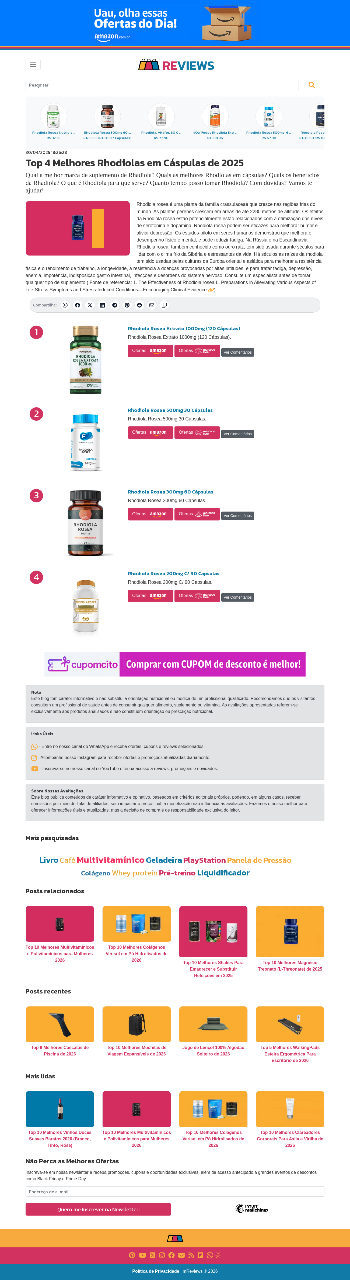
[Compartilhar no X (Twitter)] (90, 305)
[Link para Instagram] (162, 1255)
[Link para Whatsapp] (210, 1255)
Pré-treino (177, 872)
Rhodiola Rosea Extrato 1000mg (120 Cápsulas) (184, 328)
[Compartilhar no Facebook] (77, 305)
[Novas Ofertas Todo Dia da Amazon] (175, 23)
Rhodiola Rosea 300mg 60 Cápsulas (170, 491)
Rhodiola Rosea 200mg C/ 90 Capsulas (173, 573)
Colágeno (95, 873)
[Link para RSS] (191, 1255)
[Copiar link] (164, 305)
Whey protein (135, 872)
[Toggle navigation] (33, 64)
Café (67, 860)
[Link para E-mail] (181, 1255)
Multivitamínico (111, 859)
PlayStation (204, 860)
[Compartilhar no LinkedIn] (102, 305)
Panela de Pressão (259, 860)
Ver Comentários (238, 352)
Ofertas (150, 351)
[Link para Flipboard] (200, 1255)
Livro (48, 860)
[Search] (162, 85)
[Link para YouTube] (142, 1255)
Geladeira (164, 860)
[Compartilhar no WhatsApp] (65, 305)
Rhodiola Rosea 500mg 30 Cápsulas (170, 410)
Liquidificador (223, 873)
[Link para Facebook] (171, 1255)
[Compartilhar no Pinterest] (127, 305)
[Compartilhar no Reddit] (139, 305)
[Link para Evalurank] (218, 1255)
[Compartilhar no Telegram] (115, 305)
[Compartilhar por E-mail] (152, 305)
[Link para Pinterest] (132, 1255)
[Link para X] (152, 1255)
